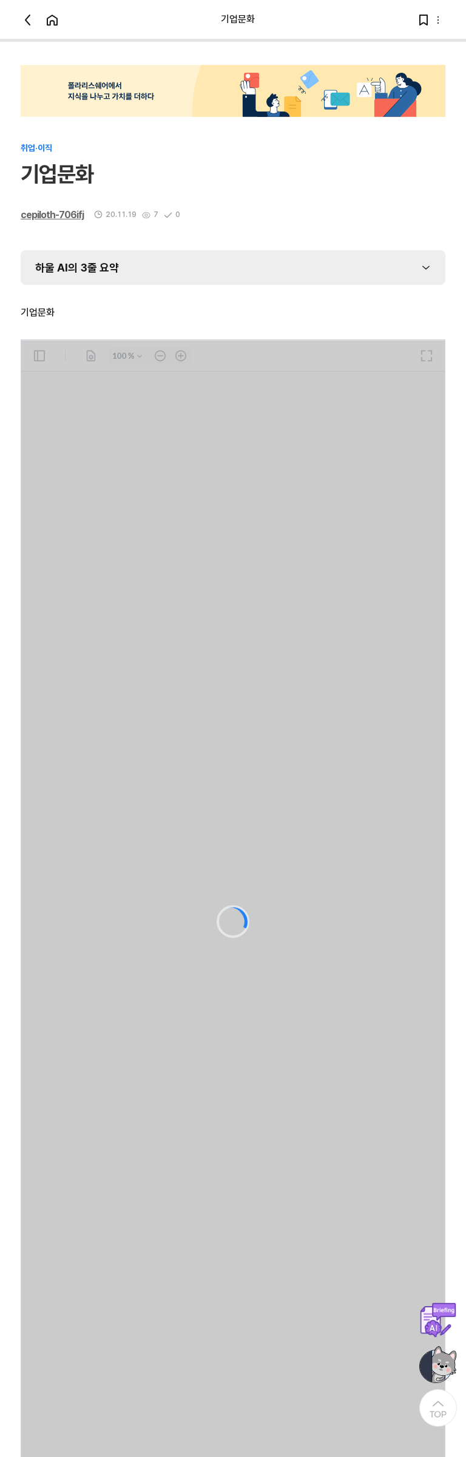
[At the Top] (438, 1408)
